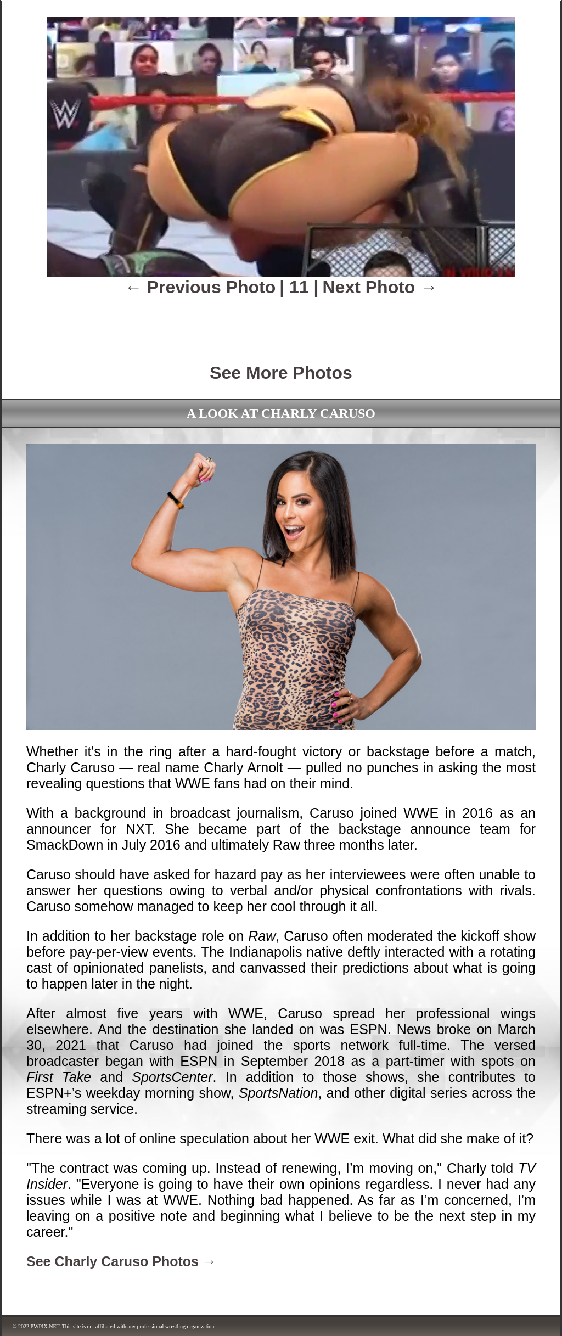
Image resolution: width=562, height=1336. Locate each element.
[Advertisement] (281, 322)
